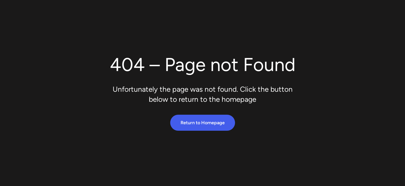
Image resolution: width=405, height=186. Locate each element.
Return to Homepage (203, 123)
